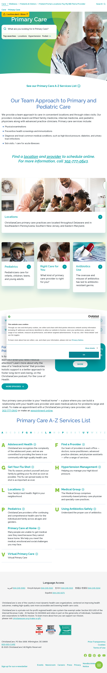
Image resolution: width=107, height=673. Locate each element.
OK (84, 355)
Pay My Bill (66, 4)
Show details (90, 348)
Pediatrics (46, 36)
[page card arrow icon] (100, 216)
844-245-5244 (94, 588)
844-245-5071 (59, 593)
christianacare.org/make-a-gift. (27, 618)
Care (5, 4)
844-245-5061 (19, 588)
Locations (56, 4)
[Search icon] (100, 4)
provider (54, 156)
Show (24, 14)
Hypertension (34, 36)
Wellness (14, 4)
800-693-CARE (8, 644)
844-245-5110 (47, 588)
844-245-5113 (67, 588)
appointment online (42, 410)
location (31, 156)
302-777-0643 (76, 161)
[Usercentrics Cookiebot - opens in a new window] (90, 316)
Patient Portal (45, 4)
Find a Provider (78, 4)
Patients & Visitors (29, 4)
